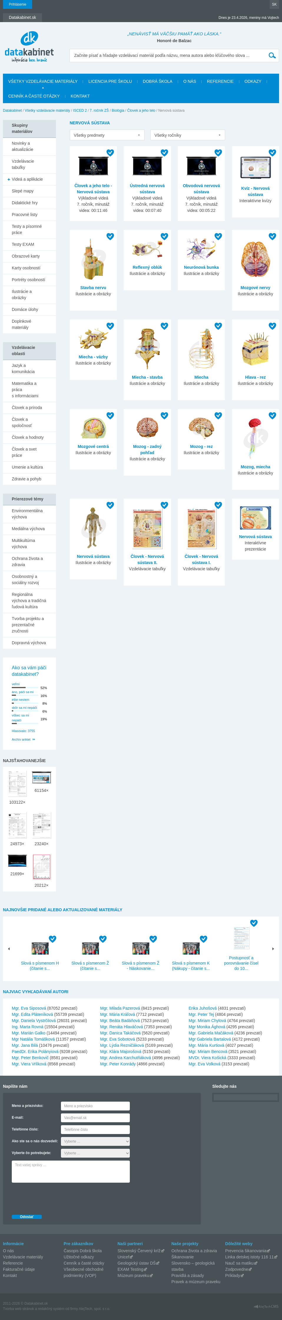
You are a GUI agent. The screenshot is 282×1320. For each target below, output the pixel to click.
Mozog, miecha (255, 466)
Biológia (118, 110)
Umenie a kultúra (27, 467)
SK (274, 4)
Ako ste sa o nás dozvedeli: (35, 1141)
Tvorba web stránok (18, 1309)
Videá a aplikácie (27, 179)
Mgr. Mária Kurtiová (206, 1045)
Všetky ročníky (168, 135)
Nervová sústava (93, 556)
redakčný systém (51, 1309)
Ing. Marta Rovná (27, 1026)
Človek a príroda (27, 407)
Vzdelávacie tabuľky (23, 164)
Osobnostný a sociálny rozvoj (25, 579)
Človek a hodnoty (28, 437)
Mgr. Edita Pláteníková (32, 1014)
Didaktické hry (25, 202)
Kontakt (80, 96)
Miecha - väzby (93, 357)
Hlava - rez (255, 377)
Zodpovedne (236, 1269)
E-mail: (18, 1117)
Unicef (123, 1257)
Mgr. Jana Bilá (25, 1045)
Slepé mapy (23, 191)
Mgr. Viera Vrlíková (29, 1064)
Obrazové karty (26, 256)
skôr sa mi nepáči (24, 707)
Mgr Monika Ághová (207, 1026)
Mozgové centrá (93, 446)
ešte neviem (20, 699)
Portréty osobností (28, 279)
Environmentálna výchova (27, 513)
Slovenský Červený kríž (138, 1250)
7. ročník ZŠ (99, 110)
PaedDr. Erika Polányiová (35, 1051)
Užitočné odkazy (79, 1257)
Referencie (220, 81)
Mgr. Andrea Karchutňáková (125, 1057)
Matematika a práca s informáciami (25, 389)
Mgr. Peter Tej (201, 1014)
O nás (189, 81)
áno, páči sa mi (23, 692)
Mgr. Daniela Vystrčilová (34, 1020)
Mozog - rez (201, 446)
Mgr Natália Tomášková (33, 1039)
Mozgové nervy (255, 287)
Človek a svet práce (24, 452)
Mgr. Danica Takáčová (120, 1033)
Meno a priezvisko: (27, 1106)
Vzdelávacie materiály (23, 1257)
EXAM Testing (130, 1269)
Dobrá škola (157, 81)
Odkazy (253, 81)
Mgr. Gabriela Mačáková (211, 1033)
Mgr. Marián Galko (28, 1033)
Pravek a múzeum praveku (195, 1281)
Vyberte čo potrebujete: (31, 1153)
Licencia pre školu (110, 81)
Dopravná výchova (29, 642)
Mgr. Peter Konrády (118, 1064)
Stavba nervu (93, 287)
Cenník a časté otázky (34, 96)
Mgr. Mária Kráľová (117, 1014)
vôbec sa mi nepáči (20, 717)
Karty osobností (26, 268)
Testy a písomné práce (27, 229)
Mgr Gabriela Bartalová (210, 1039)
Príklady (232, 1275)
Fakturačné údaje (19, 1269)
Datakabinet (12, 110)
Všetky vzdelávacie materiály (42, 81)
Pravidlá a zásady (187, 1275)
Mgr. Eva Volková (204, 1064)
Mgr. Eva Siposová (29, 1008)
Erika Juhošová (203, 1008)
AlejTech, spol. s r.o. (94, 1309)
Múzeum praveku (133, 1275)
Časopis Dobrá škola (83, 1250)
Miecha (201, 377)
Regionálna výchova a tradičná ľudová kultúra (29, 600)
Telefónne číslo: (25, 1129)
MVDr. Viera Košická (207, 1057)
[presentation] (56, 1197)
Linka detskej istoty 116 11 (249, 1257)
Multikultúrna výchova (23, 543)
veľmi (15, 684)
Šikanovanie (182, 1257)
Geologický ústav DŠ (136, 1263)
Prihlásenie (17, 4)
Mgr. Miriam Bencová (208, 1051)
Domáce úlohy (25, 309)
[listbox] (107, 135)
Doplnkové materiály (21, 324)
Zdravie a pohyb (26, 479)
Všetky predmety (89, 135)
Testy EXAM (23, 244)
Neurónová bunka (201, 267)
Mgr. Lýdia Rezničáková (122, 1045)
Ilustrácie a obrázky (22, 294)
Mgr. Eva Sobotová (117, 1039)
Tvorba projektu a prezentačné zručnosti (28, 624)
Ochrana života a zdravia (27, 561)
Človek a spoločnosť (22, 422)
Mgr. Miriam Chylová (207, 1020)
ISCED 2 (80, 110)
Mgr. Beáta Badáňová (120, 1020)
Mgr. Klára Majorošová (120, 1051)
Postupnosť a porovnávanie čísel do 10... (241, 963)
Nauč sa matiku (239, 1263)
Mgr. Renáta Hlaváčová (121, 1026)
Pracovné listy (24, 214)
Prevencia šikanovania (245, 1250)
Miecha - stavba (147, 377)
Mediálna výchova (28, 528)
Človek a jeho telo (141, 110)
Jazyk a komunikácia (23, 368)
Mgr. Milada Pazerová (120, 1008)
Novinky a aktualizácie (22, 146)
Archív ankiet (21, 739)
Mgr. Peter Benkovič (30, 1057)
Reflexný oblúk (147, 267)
